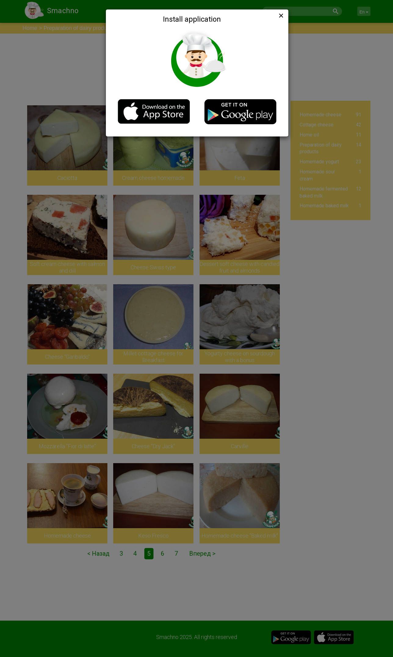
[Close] (280, 15)
